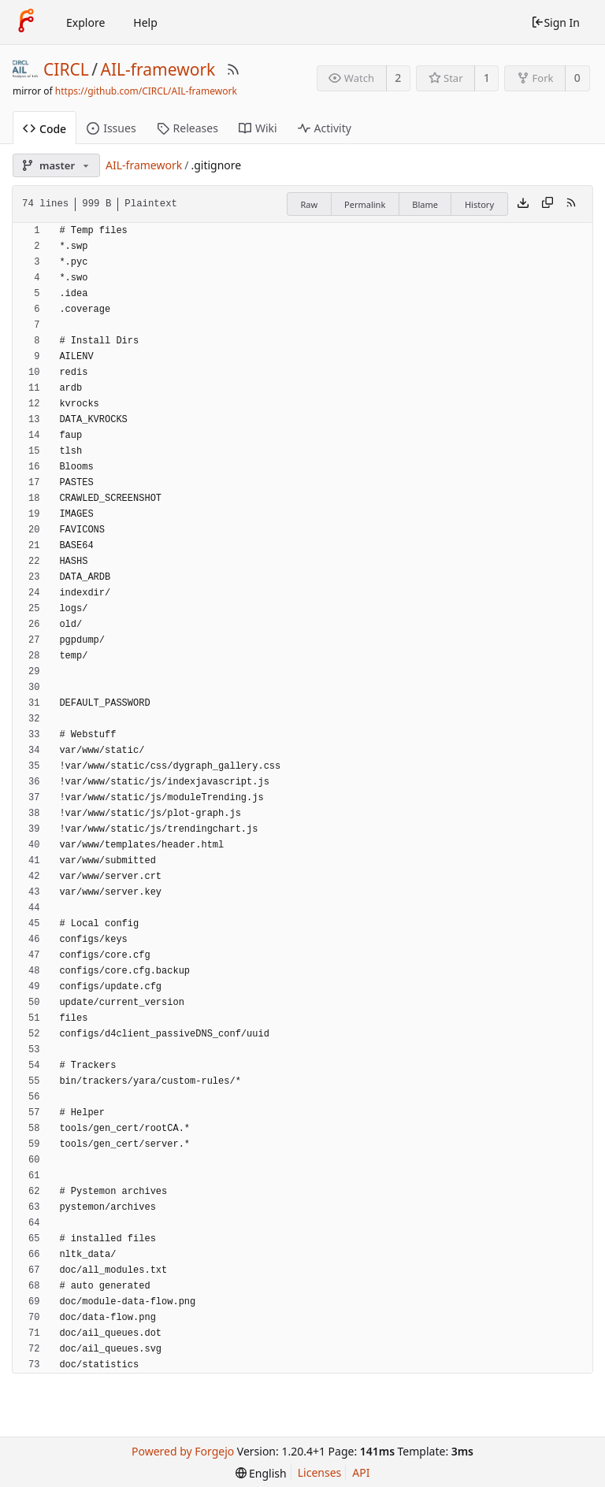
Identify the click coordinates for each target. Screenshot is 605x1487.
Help (145, 22)
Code (44, 128)
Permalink (364, 204)
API (360, 1472)
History (479, 204)
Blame (425, 204)
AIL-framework (158, 69)
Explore (85, 22)
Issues (111, 128)
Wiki (258, 128)
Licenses (320, 1472)
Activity (324, 128)
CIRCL (66, 69)
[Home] (26, 22)
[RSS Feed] (233, 69)
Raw (308, 204)
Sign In (555, 22)
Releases (187, 128)
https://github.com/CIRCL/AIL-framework (146, 91)
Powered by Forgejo (183, 1451)
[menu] (261, 1473)
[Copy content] (547, 204)
